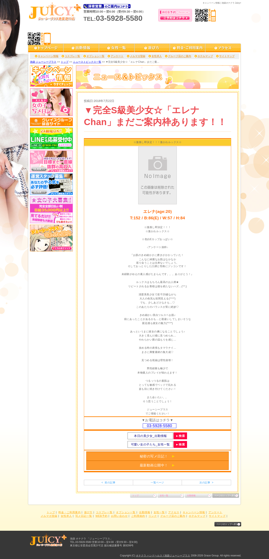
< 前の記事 (108, 482)
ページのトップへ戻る (225, 495)
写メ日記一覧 (83, 515)
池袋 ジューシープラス (43, 61)
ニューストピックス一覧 (87, 61)
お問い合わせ (119, 515)
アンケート (117, 56)
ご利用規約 (138, 515)
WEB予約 (101, 515)
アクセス (173, 512)
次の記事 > (206, 482)
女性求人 (157, 56)
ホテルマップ (205, 56)
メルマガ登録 (137, 56)
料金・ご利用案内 (69, 512)
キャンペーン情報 (48, 56)
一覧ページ (157, 482)
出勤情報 (191, 495)
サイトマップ (227, 56)
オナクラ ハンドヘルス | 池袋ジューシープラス (163, 555)
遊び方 (88, 512)
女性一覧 (164, 495)
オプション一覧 (95, 56)
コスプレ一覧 (72, 56)
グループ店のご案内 (179, 56)
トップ (64, 61)
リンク (153, 515)
